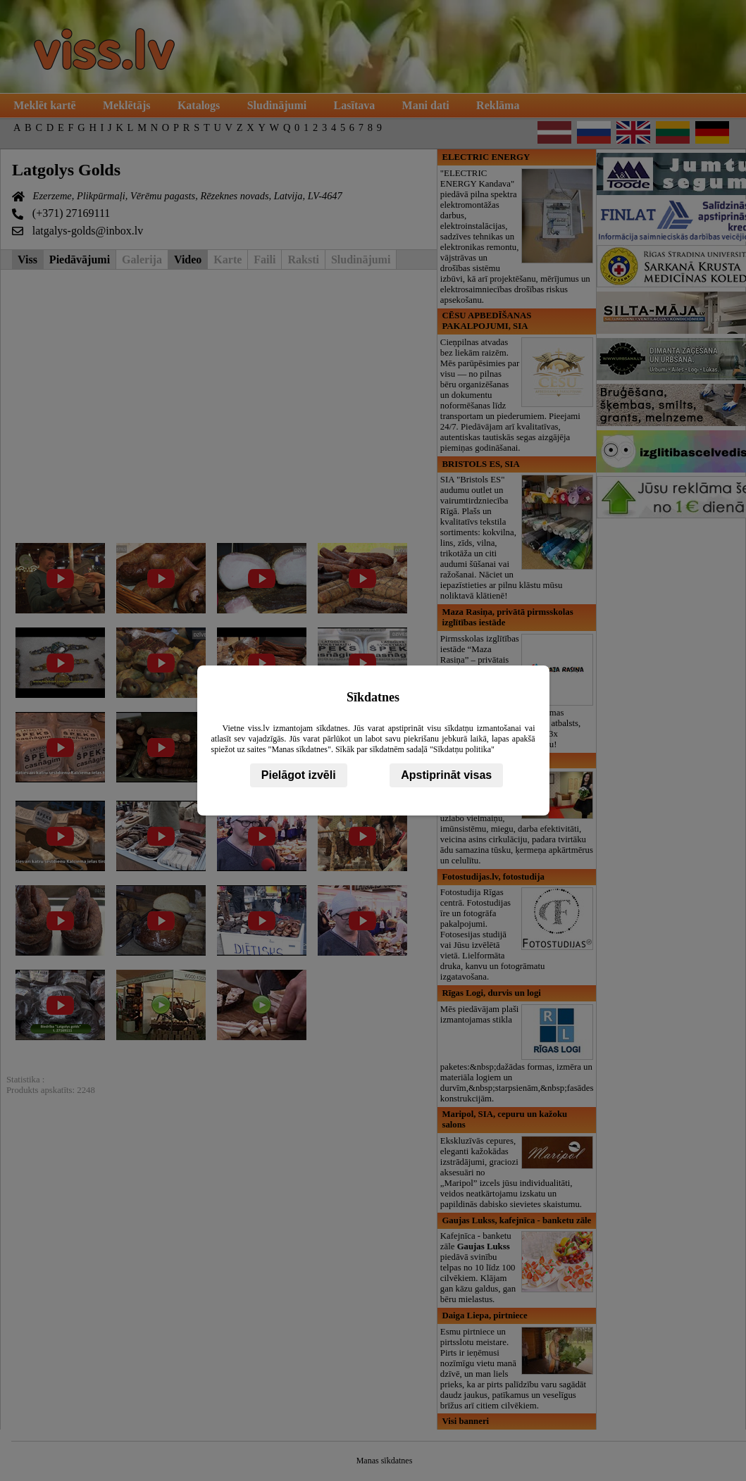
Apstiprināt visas (446, 775)
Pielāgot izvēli (298, 775)
